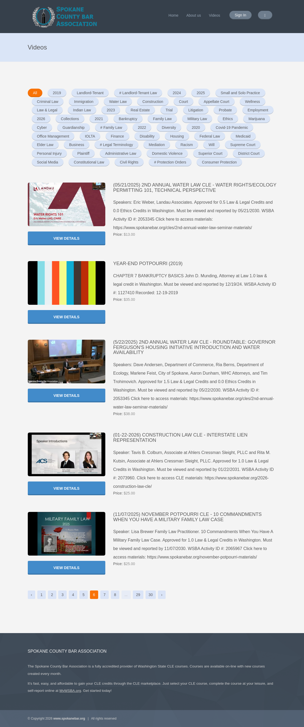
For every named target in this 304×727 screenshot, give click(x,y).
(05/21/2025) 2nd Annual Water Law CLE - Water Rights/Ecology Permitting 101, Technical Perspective (194, 187)
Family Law (162, 119)
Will (211, 145)
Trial (169, 110)
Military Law (197, 119)
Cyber (42, 127)
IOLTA (90, 136)
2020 (196, 127)
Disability (147, 136)
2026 (41, 119)
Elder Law (45, 145)
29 (138, 595)
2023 (111, 110)
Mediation (157, 145)
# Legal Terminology (116, 145)
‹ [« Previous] (31, 595)
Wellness (252, 101)
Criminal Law (47, 101)
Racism (186, 145)
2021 (99, 119)
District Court (249, 153)
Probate (225, 110)
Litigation (195, 110)
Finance (117, 136)
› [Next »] (161, 595)
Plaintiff (83, 153)
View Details (66, 238)
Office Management (53, 136)
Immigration (83, 101)
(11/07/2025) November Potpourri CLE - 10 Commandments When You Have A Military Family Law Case (187, 517)
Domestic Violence (167, 153)
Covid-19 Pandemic (232, 127)
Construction (152, 101)
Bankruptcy (128, 119)
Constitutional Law (89, 162)
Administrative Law (120, 153)
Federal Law (209, 136)
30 (151, 595)
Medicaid (243, 136)
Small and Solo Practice (240, 93)
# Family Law (111, 127)
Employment (258, 110)
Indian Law (82, 110)
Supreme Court (242, 145)
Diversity (169, 127)
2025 (201, 93)
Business (76, 145)
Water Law (117, 101)
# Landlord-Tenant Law (138, 93)
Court (183, 101)
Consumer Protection (219, 162)
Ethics (228, 119)
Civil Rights (129, 162)
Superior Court (210, 153)
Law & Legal (47, 110)
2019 (57, 93)
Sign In (240, 15)
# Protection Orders (170, 162)
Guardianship (73, 127)
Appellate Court (216, 101)
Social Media (47, 162)
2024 (177, 93)
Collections (70, 119)
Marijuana (256, 119)
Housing (177, 136)
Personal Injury (49, 153)
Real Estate (140, 110)
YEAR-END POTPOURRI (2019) (148, 263)
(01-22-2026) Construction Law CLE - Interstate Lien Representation (180, 437)
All (35, 93)
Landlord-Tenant (90, 93)
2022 (142, 127)
